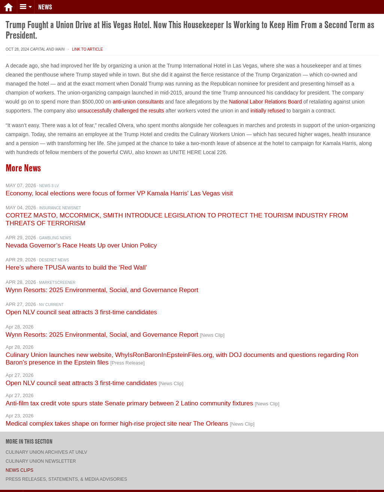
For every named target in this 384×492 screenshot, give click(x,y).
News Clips (19, 465)
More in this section (29, 436)
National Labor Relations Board (265, 96)
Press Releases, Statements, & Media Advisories (66, 474)
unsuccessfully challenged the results (121, 105)
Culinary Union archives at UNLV (46, 447)
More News (23, 162)
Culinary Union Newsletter (41, 456)
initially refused (267, 105)
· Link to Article (84, 44)
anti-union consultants (138, 96)
